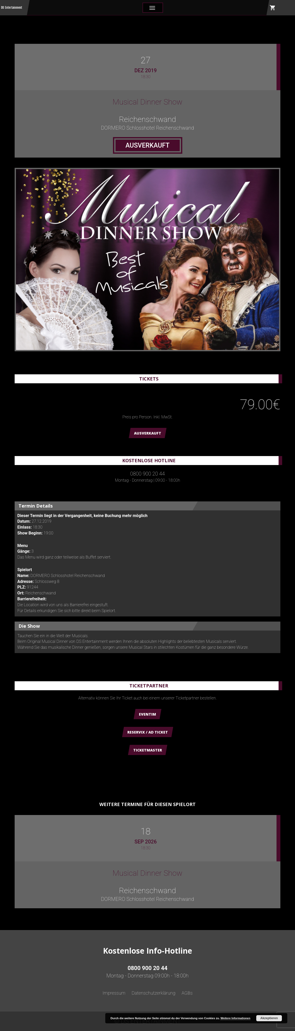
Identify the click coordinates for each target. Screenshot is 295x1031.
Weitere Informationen (235, 1018)
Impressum (114, 993)
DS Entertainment (11, 7)
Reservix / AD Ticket (147, 732)
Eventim (147, 714)
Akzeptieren (269, 1018)
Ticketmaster (147, 750)
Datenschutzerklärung (153, 993)
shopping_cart (273, 8)
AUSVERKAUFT (147, 433)
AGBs (187, 993)
